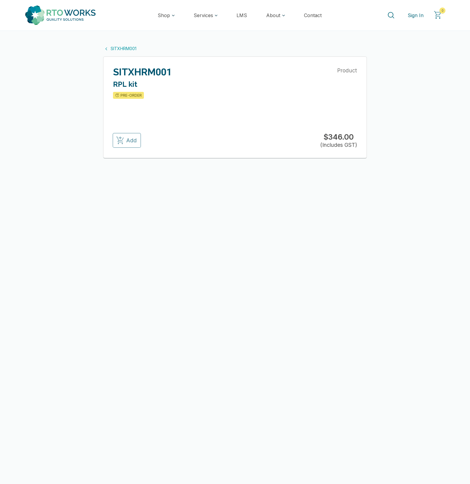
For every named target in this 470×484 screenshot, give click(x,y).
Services (203, 15)
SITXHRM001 (119, 48)
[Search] (391, 15)
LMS (241, 15)
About (273, 15)
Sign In (416, 15)
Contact (313, 15)
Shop (164, 15)
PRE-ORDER (128, 95)
